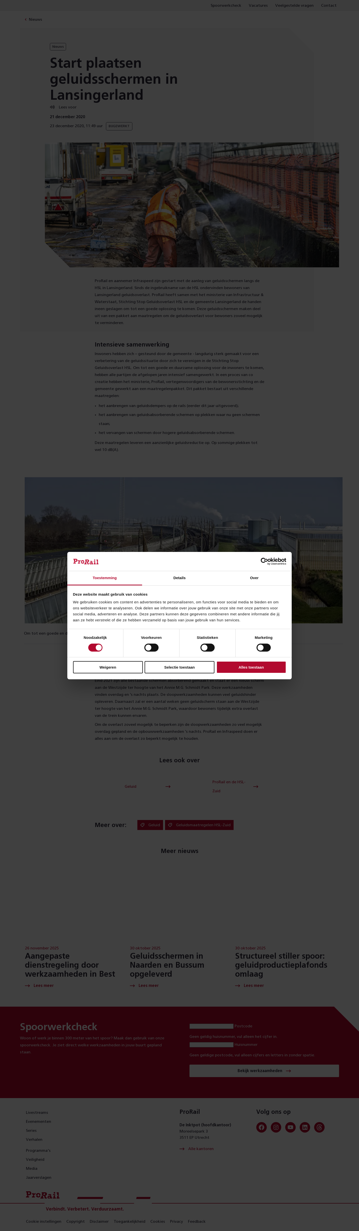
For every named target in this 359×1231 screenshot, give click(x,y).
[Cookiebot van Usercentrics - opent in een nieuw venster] (264, 561)
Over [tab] (254, 578)
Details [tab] (179, 578)
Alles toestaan (251, 667)
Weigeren (107, 667)
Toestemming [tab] (105, 578)
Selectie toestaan (179, 667)
